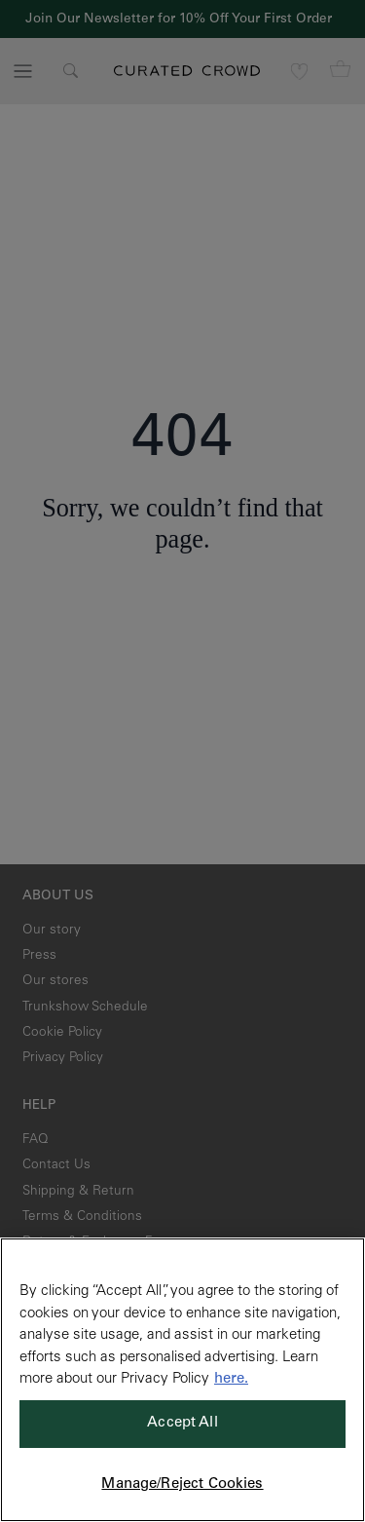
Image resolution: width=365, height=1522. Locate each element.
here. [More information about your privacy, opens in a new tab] (231, 1379)
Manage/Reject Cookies (182, 1484)
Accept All (182, 1423)
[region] (182, 1379)
